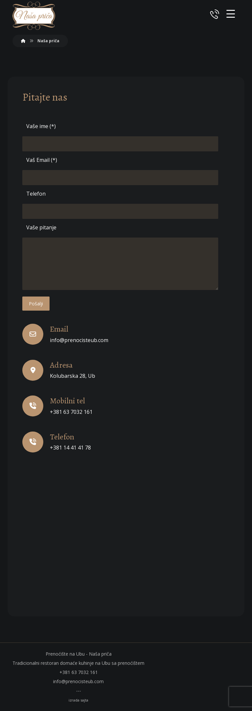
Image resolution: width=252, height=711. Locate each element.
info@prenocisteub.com (78, 681)
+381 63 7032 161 (78, 672)
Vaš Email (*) (41, 159)
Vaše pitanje (41, 227)
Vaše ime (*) (41, 126)
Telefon (36, 193)
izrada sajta (78, 700)
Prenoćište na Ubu (66, 654)
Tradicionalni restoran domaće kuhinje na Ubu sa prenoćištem (78, 663)
